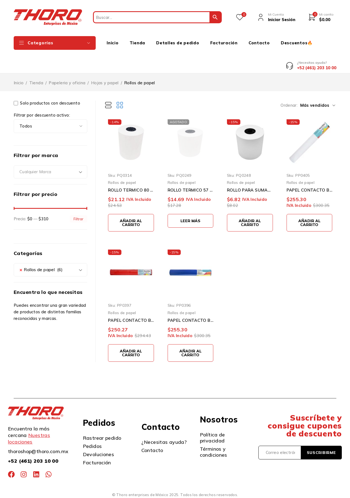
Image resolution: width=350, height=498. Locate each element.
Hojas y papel (105, 82)
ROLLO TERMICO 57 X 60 (191, 190)
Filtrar (78, 218)
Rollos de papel (122, 182)
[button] (131, 222)
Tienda (36, 82)
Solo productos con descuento (47, 103)
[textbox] (50, 171)
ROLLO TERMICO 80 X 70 (131, 190)
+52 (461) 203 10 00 (33, 461)
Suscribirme (321, 452)
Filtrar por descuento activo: (42, 115)
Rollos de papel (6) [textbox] (41, 270)
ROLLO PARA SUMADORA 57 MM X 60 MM (250, 190)
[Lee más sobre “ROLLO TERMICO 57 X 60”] (191, 221)
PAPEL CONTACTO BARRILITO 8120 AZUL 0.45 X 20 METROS (191, 320)
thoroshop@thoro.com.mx (38, 451)
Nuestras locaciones (29, 438)
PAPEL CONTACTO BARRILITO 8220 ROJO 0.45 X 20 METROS (131, 320)
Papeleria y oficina (67, 82)
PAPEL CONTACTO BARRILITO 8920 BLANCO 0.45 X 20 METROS (309, 190)
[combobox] (50, 171)
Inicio (19, 82)
